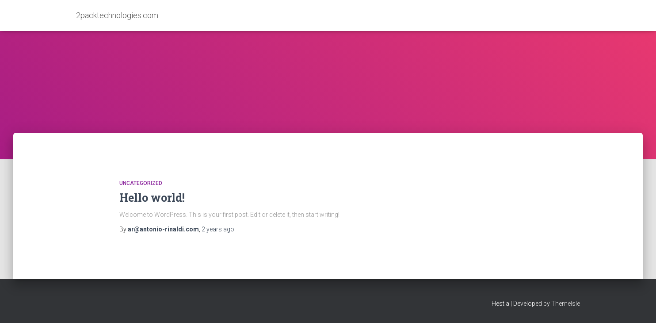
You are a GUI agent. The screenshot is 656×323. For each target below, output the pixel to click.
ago (218, 229)
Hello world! (152, 197)
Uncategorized (140, 183)
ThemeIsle (565, 303)
